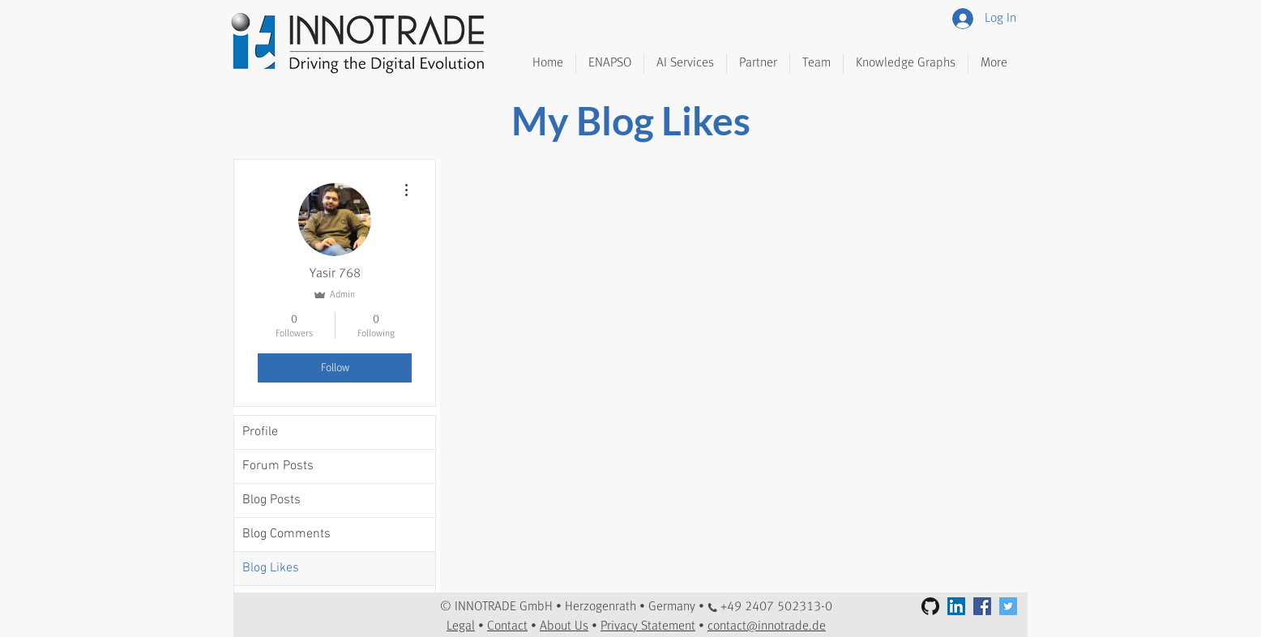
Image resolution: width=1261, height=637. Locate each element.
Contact (507, 626)
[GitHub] (930, 606)
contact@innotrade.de (766, 626)
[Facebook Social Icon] (982, 606)
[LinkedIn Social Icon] (956, 606)
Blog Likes (270, 568)
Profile (260, 432)
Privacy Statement (648, 626)
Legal (461, 626)
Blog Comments (286, 534)
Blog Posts (271, 500)
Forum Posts (278, 466)
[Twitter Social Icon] (1008, 606)
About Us (564, 626)
